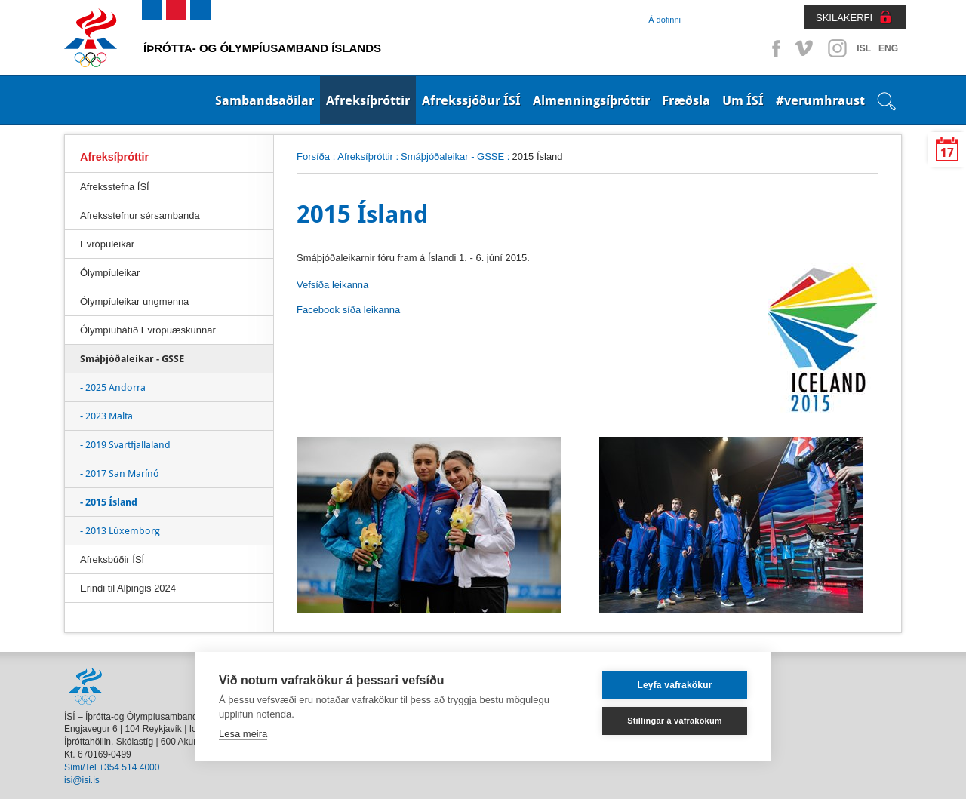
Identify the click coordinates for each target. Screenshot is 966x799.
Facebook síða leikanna (348, 309)
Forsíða (313, 156)
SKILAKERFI (844, 17)
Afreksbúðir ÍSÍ (112, 559)
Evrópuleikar (107, 244)
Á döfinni (664, 19)
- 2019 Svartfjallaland (125, 444)
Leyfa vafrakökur (674, 685)
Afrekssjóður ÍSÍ (471, 100)
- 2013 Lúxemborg (120, 530)
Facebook (773, 48)
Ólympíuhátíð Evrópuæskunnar (148, 330)
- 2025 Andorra (113, 387)
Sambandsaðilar (264, 100)
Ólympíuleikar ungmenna (134, 301)
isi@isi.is (82, 780)
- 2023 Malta (106, 416)
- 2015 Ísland (108, 502)
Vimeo (805, 48)
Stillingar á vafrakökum (674, 720)
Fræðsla (686, 100)
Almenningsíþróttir (591, 100)
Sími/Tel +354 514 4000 (111, 767)
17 (947, 153)
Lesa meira (243, 733)
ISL (864, 48)
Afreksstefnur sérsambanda (140, 215)
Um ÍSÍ (743, 100)
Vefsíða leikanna (332, 284)
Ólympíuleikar (110, 272)
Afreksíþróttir (368, 100)
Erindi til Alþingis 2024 (128, 588)
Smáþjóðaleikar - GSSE (452, 156)
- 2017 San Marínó (119, 473)
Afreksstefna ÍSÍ (114, 186)
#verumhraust (820, 100)
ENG (888, 48)
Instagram (837, 48)
